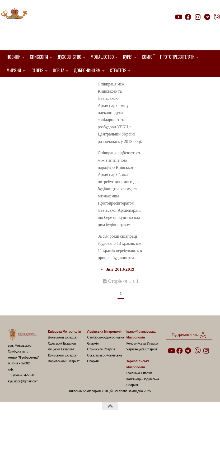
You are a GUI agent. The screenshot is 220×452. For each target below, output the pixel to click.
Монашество (102, 57)
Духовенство (69, 57)
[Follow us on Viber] (217, 17)
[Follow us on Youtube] (178, 17)
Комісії (148, 57)
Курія (128, 57)
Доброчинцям (87, 70)
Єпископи (39, 57)
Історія (37, 70)
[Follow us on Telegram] (207, 17)
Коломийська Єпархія (142, 370)
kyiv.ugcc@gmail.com (23, 408)
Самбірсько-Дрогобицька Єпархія (105, 367)
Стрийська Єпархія (101, 376)
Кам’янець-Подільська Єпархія (142, 409)
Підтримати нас (183, 27)
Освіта (58, 70)
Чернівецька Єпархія (141, 376)
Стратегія (118, 70)
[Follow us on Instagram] (197, 17)
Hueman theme (70, 441)
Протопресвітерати (177, 57)
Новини (14, 57)
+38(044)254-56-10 (21, 402)
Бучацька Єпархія (139, 400)
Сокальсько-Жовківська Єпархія (104, 385)
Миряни (14, 70)
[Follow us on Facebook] (188, 17)
